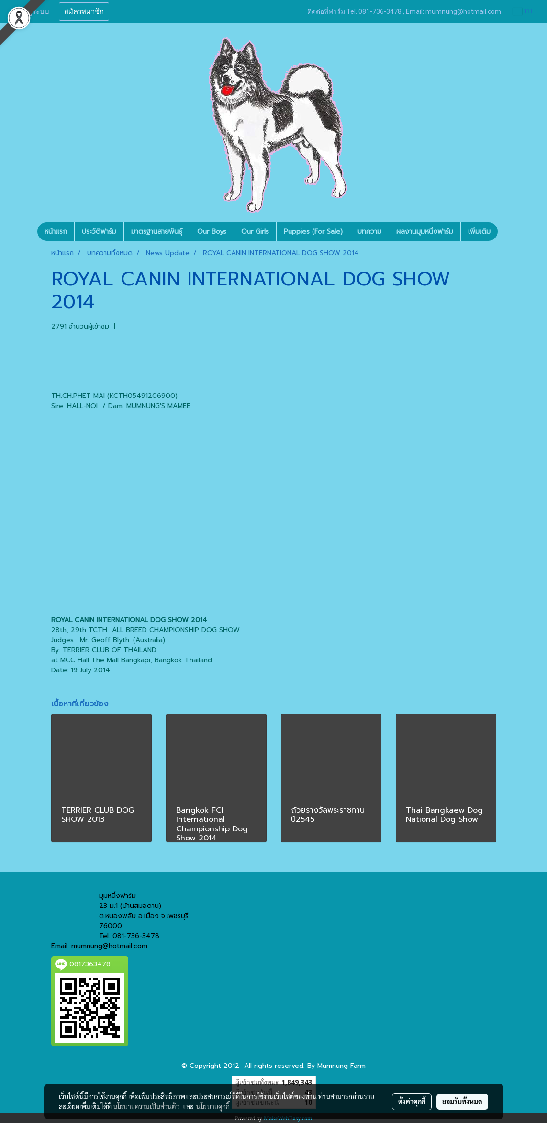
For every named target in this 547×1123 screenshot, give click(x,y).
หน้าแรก (56, 232)
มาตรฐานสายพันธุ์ (156, 232)
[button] (506, 232)
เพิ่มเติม (479, 232)
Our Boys (211, 232)
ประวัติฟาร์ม (99, 232)
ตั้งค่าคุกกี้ (411, 1101)
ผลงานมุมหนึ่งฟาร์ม (424, 232)
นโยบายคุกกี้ (213, 1106)
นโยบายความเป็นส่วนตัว (146, 1106)
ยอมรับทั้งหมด (462, 1101)
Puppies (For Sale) (313, 232)
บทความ (369, 232)
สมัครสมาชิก (84, 11)
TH (523, 11)
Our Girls (255, 232)
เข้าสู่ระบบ (33, 11)
